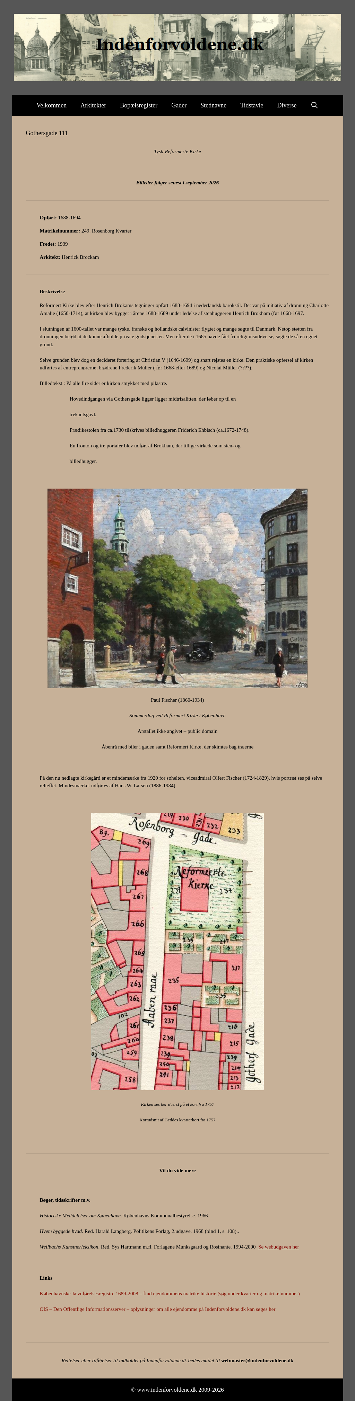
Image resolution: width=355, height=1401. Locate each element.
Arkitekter (93, 105)
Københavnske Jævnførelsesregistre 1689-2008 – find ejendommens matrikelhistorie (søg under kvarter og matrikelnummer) (170, 1293)
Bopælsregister (138, 105)
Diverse (287, 105)
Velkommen (51, 105)
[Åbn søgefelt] (315, 105)
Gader (179, 105)
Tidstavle (251, 105)
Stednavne (213, 105)
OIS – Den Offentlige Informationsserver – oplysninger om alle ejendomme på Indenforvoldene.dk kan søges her (158, 1309)
